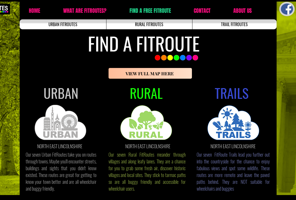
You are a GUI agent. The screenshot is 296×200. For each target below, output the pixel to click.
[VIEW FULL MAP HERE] (150, 73)
